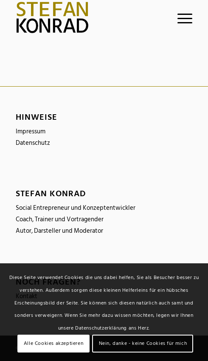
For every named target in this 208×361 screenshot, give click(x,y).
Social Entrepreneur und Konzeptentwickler (75, 208)
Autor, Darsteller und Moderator (59, 231)
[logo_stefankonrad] (86, 17)
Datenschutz (33, 143)
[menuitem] (180, 17)
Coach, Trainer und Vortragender (60, 219)
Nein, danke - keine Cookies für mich (143, 343)
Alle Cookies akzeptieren (53, 343)
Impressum (30, 131)
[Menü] (180, 17)
